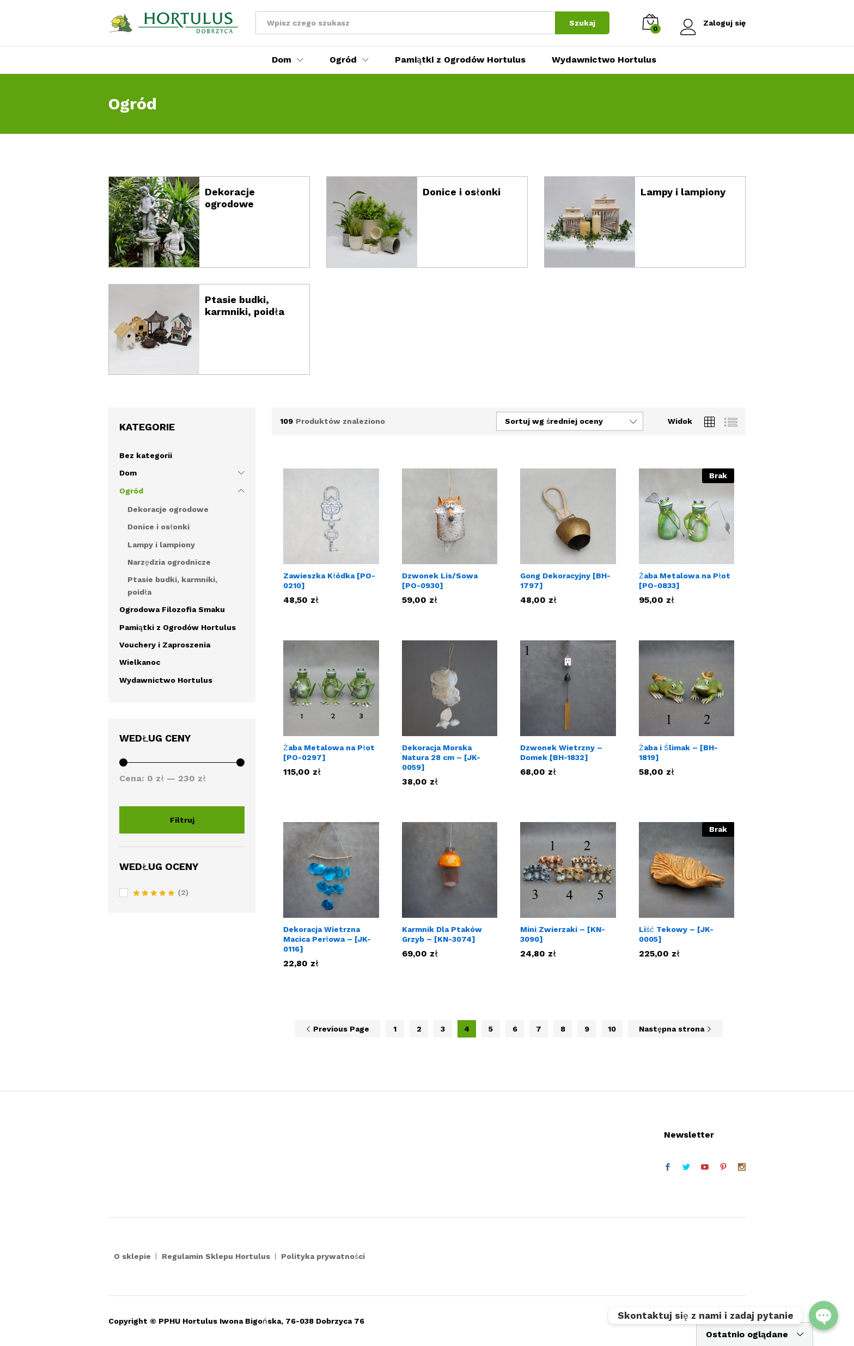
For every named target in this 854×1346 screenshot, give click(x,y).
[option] (427, 150)
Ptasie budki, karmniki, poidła (244, 305)
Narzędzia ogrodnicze (169, 562)
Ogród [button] (343, 59)
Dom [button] (281, 59)
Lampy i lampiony (682, 191)
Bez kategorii (145, 455)
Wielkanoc (139, 662)
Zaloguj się (713, 23)
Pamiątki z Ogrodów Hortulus (460, 59)
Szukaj (582, 22)
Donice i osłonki (462, 191)
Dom (128, 472)
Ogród (131, 490)
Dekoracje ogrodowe (230, 197)
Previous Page (337, 1028)
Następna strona (675, 1028)
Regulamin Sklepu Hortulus (216, 1256)
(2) (160, 893)
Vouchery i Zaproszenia (164, 644)
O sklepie (132, 1256)
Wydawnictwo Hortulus (604, 59)
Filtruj (182, 820)
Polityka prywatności (323, 1256)
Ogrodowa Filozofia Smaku (172, 609)
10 (612, 1028)
